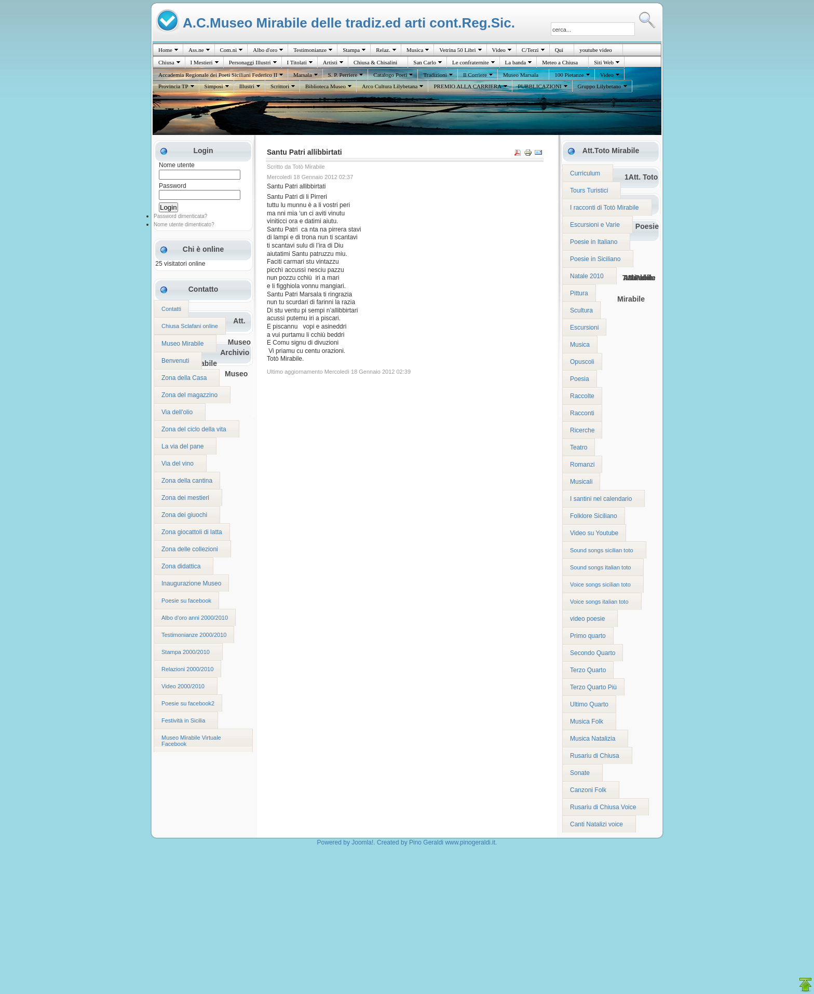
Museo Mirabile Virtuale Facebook (191, 740)
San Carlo (424, 62)
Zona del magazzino (189, 395)
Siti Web (604, 62)
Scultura (581, 310)
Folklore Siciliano (593, 516)
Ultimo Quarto (589, 704)
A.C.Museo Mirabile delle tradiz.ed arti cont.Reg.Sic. (349, 22)
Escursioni (584, 327)
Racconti (582, 413)
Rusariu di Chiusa (594, 755)
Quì (559, 50)
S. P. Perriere (343, 75)
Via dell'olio (177, 412)
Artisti (330, 62)
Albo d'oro (265, 50)
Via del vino (177, 463)
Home (165, 50)
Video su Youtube (594, 533)
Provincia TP (173, 86)
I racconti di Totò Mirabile (604, 207)
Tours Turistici (589, 190)
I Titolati (297, 62)
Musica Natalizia (592, 738)
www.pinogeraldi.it (470, 842)
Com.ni (228, 50)
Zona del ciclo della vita (193, 429)
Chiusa (166, 62)
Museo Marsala (520, 75)
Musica (414, 50)
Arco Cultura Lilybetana (390, 86)
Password (172, 185)
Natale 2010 (587, 276)
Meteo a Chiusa (560, 62)
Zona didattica (180, 566)
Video (499, 50)
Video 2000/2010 (183, 686)
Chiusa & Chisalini (375, 62)
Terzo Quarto (588, 670)
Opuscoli (582, 361)
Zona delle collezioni (189, 549)
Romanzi (582, 464)
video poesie (587, 618)
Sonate (580, 773)
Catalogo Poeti (390, 75)
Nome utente (177, 165)
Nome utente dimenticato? (184, 224)
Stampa (351, 50)
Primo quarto (588, 635)
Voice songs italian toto (599, 601)
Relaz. (383, 50)
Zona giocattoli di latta (191, 532)
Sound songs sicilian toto (601, 550)
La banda (515, 62)
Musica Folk (586, 721)
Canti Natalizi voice (596, 824)
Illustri (246, 86)
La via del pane (182, 446)
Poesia (579, 379)
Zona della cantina (186, 480)
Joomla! (362, 842)
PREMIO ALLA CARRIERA (467, 86)
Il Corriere (475, 75)
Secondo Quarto (592, 653)
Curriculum (585, 173)
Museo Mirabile (182, 343)
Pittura (579, 293)
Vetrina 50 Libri (457, 50)
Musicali (581, 481)
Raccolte (582, 396)
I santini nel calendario (601, 498)
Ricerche (582, 430)
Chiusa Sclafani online (189, 326)
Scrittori (279, 86)
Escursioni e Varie (595, 224)
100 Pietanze (569, 75)
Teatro (578, 447)
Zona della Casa (184, 378)
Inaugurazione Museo (191, 583)
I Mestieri (202, 62)
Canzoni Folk (588, 790)
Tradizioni (434, 75)
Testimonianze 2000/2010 (193, 635)
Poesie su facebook (186, 600)
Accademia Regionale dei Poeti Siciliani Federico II (217, 75)
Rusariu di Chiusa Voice (603, 807)
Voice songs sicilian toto (600, 584)
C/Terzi (530, 50)
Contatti (171, 309)
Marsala (302, 75)
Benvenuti (175, 360)
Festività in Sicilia (183, 720)
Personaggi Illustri (250, 62)
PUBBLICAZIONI (539, 86)
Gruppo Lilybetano (599, 86)
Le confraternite (470, 62)
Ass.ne (196, 50)
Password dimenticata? (180, 216)
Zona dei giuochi (184, 515)
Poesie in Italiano (593, 242)
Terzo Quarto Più (593, 687)
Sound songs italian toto (600, 567)
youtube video (595, 50)
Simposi (214, 86)
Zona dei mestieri (185, 497)
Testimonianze (310, 50)
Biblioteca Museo (325, 86)
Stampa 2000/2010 (185, 652)
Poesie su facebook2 (187, 703)
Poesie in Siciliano (595, 259)
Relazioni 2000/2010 (187, 669)
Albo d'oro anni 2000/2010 (194, 618)
